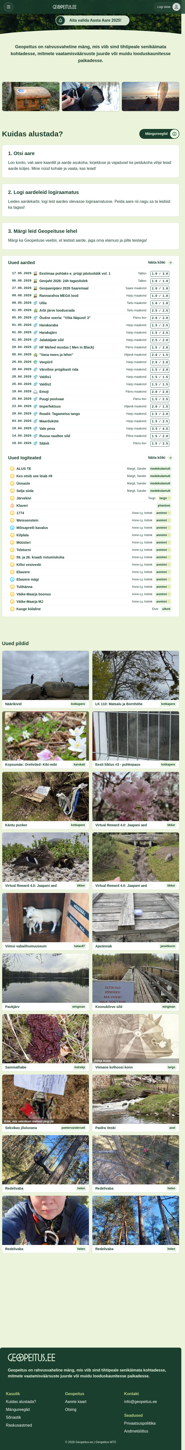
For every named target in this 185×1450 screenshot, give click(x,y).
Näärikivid (13, 704)
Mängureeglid (18, 1409)
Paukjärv (12, 1007)
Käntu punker (16, 825)
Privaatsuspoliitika (140, 1423)
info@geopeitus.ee (140, 1402)
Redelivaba (14, 1188)
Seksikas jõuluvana (21, 1128)
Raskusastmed (19, 1425)
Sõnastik (13, 1417)
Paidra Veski (105, 1128)
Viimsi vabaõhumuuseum (26, 946)
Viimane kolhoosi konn (114, 1067)
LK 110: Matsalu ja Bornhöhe (118, 704)
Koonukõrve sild (108, 1007)
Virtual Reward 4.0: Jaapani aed (121, 825)
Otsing (70, 1409)
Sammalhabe (15, 1067)
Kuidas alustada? (21, 1402)
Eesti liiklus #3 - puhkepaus (117, 764)
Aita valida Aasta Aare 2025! (88, 20)
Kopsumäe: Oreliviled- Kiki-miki (31, 764)
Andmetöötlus (136, 1431)
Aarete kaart (75, 1402)
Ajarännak (103, 946)
